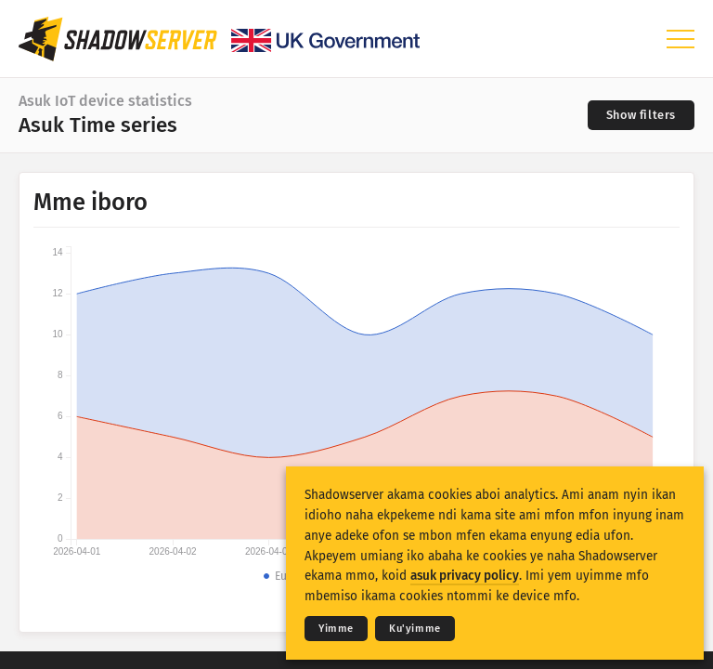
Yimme (336, 629)
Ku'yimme (415, 629)
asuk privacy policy (464, 576)
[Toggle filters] (641, 115)
